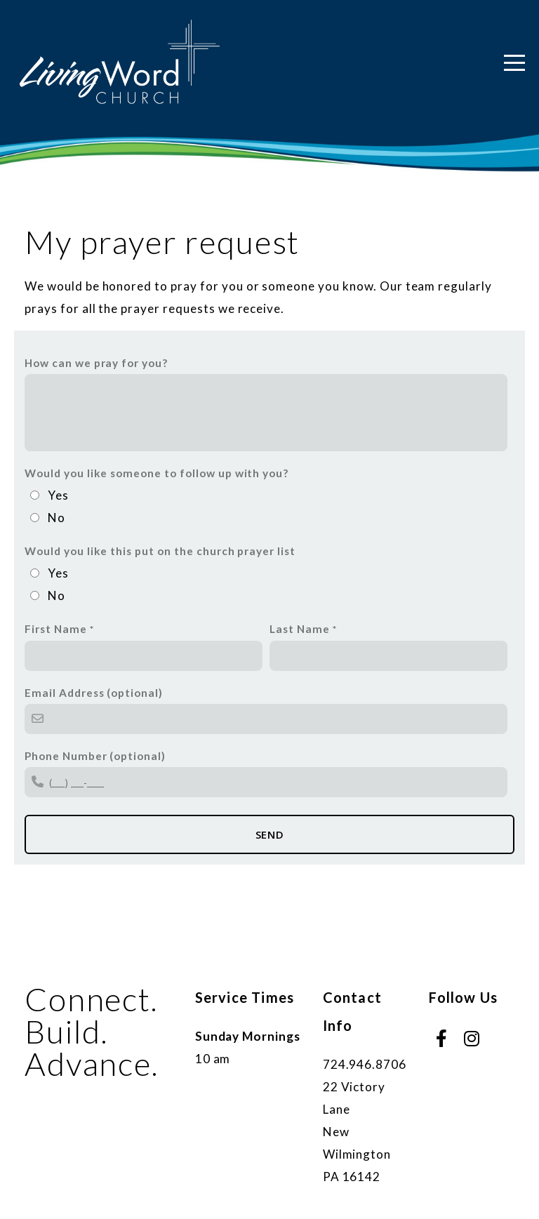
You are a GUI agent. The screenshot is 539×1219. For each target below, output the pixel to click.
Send (269, 834)
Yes (58, 495)
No (56, 517)
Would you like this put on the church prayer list (160, 551)
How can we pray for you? (96, 363)
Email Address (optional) (94, 692)
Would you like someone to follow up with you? (156, 473)
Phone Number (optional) (95, 756)
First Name (56, 628)
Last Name (300, 628)
